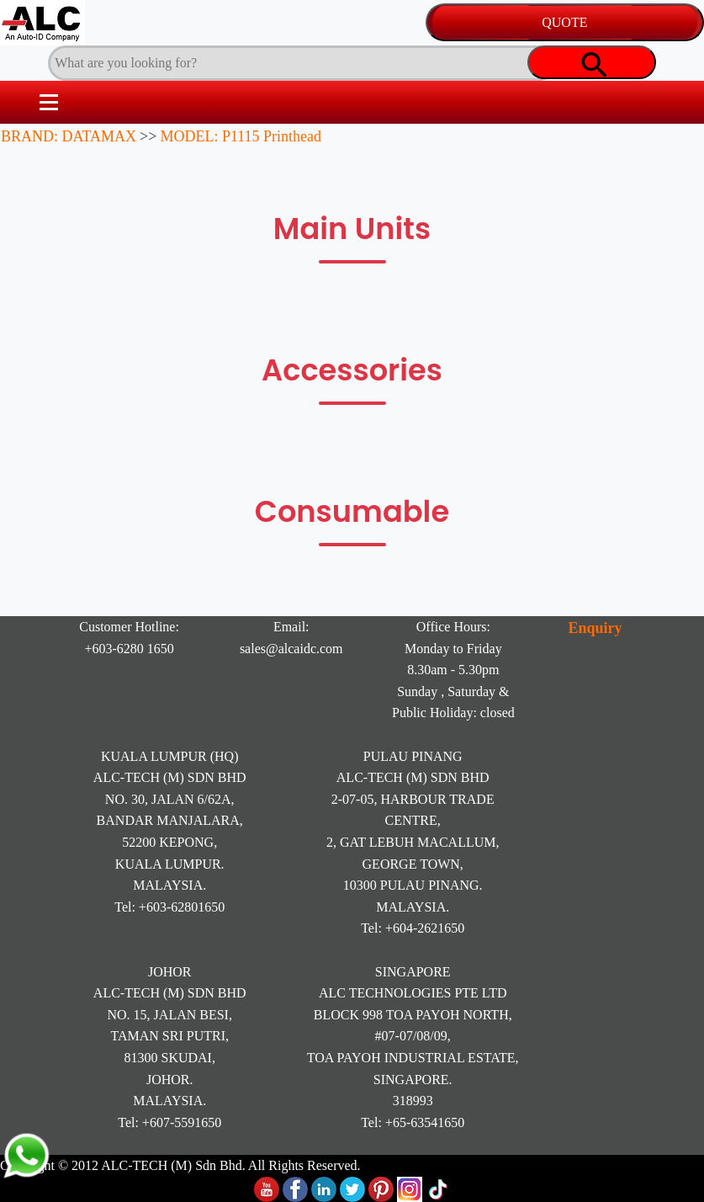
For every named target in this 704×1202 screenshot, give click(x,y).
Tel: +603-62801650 (169, 907)
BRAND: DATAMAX (68, 136)
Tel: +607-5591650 (169, 1122)
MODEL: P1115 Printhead (240, 136)
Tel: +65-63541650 (412, 1122)
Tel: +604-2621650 (412, 928)
